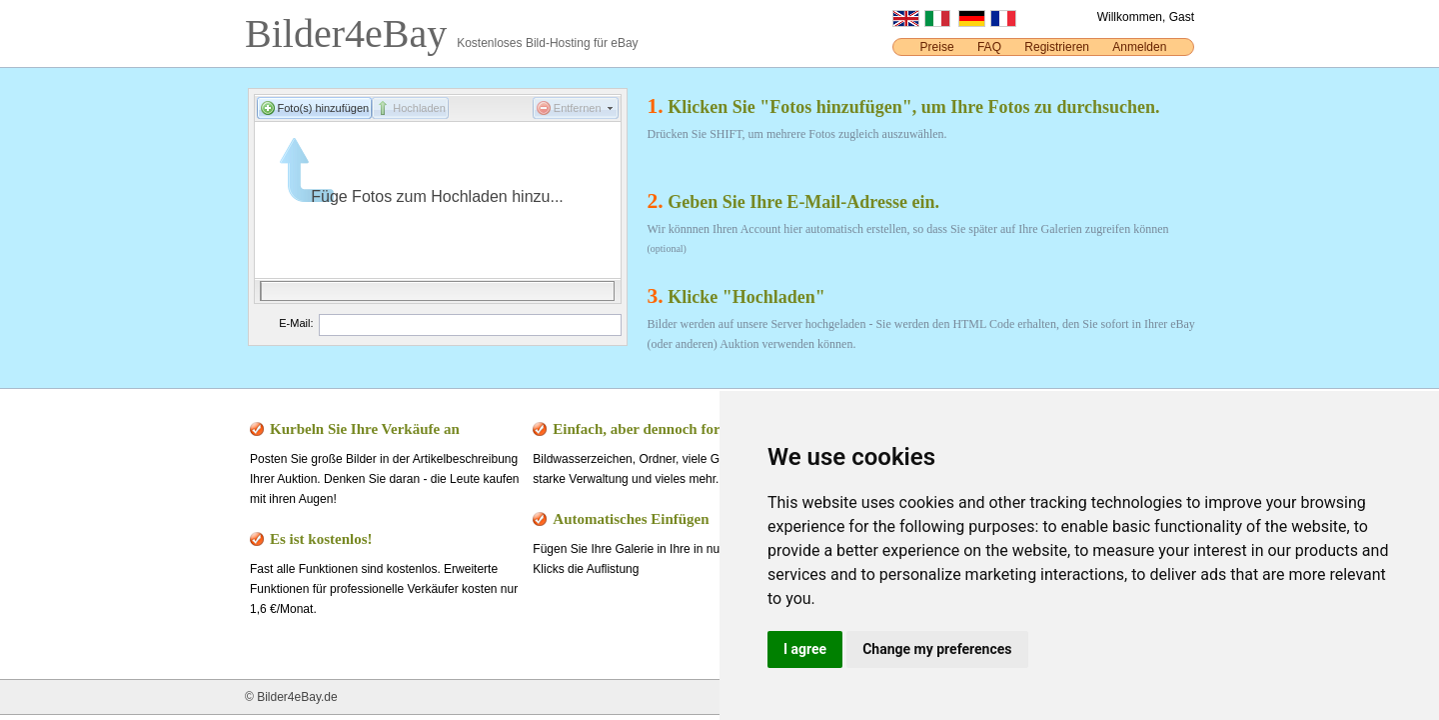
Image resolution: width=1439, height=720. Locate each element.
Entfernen (578, 108)
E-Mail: (296, 323)
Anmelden (1139, 47)
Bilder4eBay (351, 33)
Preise (937, 47)
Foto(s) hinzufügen (324, 108)
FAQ (989, 47)
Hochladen (419, 108)
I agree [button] (804, 649)
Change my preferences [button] (936, 649)
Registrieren (1056, 47)
